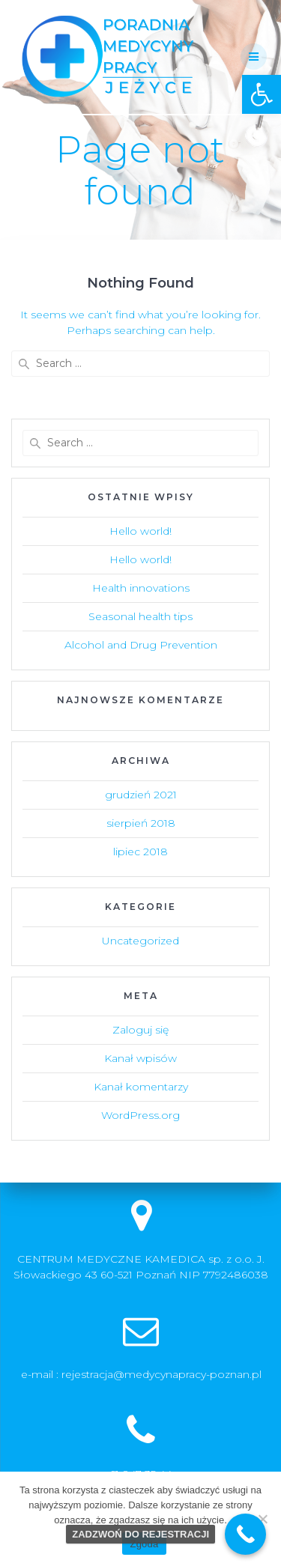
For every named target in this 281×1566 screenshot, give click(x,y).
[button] (261, 94)
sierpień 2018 (140, 823)
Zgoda (144, 1544)
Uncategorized (140, 940)
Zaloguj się (140, 1030)
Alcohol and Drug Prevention (140, 645)
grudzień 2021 (141, 794)
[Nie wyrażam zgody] (262, 1518)
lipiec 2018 (140, 851)
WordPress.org (140, 1115)
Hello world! (140, 531)
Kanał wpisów (140, 1058)
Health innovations (141, 588)
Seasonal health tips (140, 616)
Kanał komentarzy (141, 1086)
